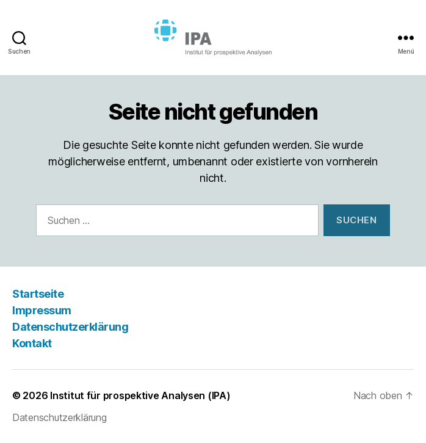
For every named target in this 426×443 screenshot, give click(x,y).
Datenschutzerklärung (70, 326)
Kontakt (32, 343)
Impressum (41, 310)
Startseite (37, 293)
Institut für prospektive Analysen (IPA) (140, 395)
